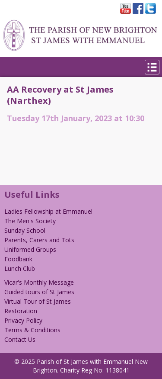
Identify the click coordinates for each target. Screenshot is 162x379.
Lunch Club (19, 268)
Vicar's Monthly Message (39, 282)
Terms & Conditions (32, 330)
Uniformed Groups (30, 249)
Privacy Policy (23, 320)
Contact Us (19, 339)
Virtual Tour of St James (37, 301)
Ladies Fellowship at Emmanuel (48, 211)
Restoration (20, 311)
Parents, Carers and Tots (39, 240)
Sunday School (24, 230)
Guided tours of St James (39, 292)
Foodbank (18, 259)
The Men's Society (30, 221)
